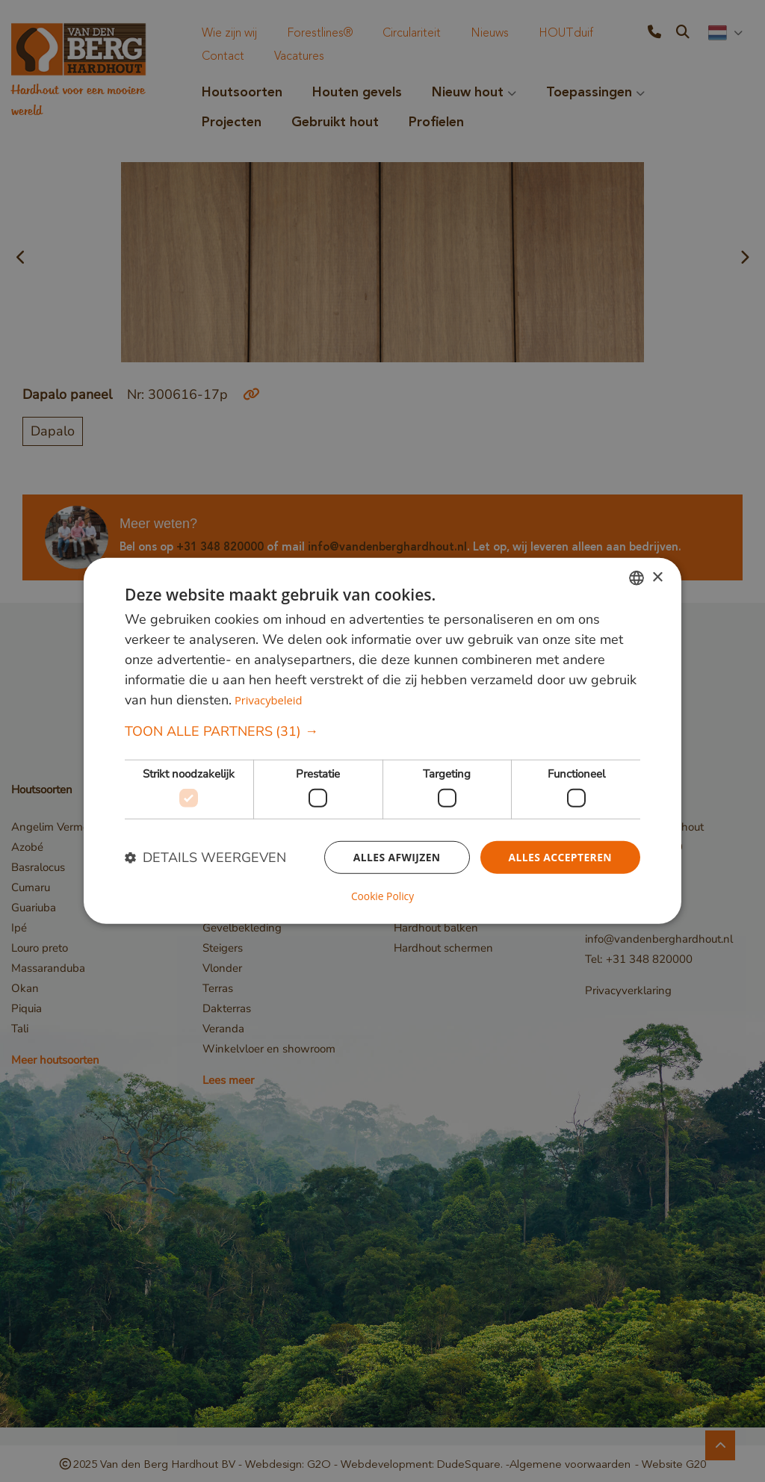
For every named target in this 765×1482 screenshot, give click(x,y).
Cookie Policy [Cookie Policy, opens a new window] (382, 896)
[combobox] (636, 578)
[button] (382, 732)
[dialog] (382, 741)
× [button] (657, 577)
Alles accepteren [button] (559, 857)
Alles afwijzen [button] (396, 857)
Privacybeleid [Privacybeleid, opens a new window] (269, 700)
